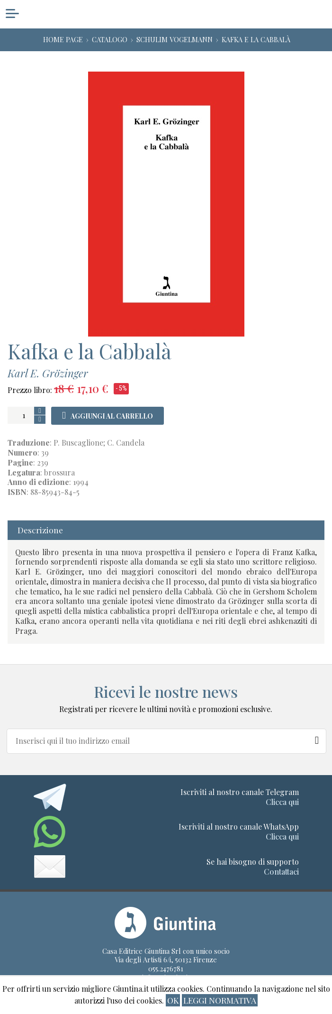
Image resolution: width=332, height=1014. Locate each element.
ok (173, 1000)
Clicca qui (282, 802)
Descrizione (40, 529)
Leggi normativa (219, 1000)
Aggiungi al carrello (112, 415)
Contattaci (281, 872)
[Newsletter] (317, 738)
